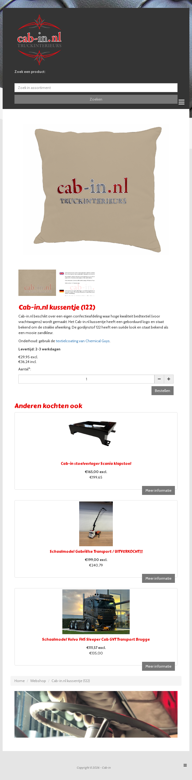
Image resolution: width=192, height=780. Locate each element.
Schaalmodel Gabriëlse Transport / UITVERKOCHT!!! (96, 551)
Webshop (38, 680)
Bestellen (162, 390)
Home (19, 680)
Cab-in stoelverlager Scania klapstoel (96, 463)
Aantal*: (24, 369)
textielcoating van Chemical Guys (83, 341)
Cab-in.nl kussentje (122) (71, 680)
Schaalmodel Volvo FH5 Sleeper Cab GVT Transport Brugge (96, 639)
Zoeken (96, 99)
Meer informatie (158, 490)
